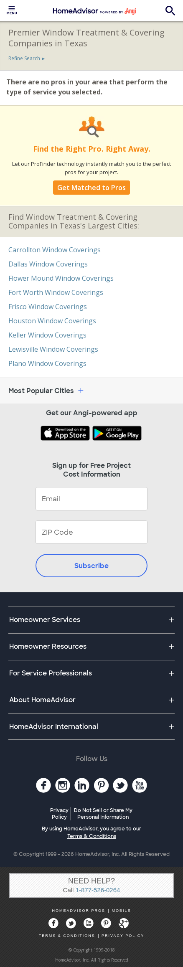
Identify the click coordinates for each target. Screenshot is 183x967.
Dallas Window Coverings (48, 264)
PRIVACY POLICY (123, 936)
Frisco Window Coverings (47, 306)
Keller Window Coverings (47, 335)
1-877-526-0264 (98, 889)
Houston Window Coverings (52, 320)
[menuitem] (11, 10)
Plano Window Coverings (47, 363)
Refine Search (24, 58)
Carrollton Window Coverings (54, 249)
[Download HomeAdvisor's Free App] (66, 434)
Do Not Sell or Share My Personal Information (103, 813)
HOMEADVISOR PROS (79, 911)
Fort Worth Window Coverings (55, 292)
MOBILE (121, 911)
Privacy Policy (59, 813)
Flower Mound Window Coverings (61, 278)
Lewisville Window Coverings (53, 349)
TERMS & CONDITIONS (67, 936)
